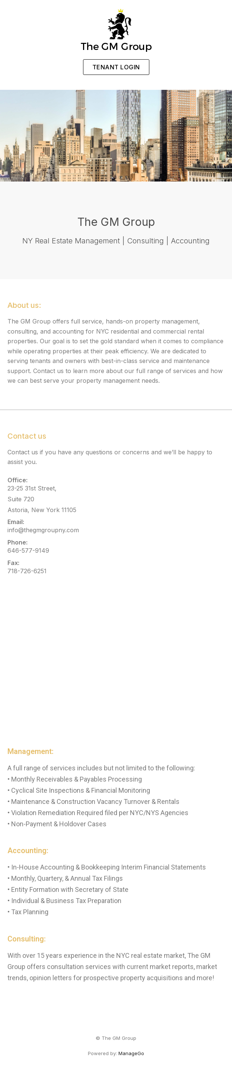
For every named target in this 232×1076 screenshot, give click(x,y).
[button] (116, 67)
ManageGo (131, 1053)
